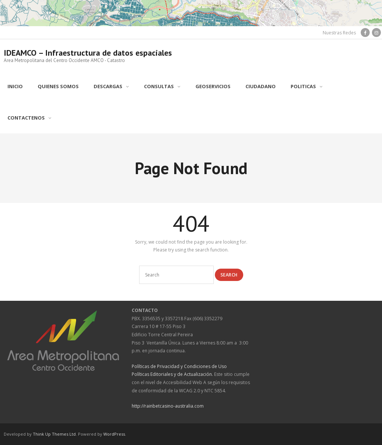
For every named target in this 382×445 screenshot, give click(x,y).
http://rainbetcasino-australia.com (168, 406)
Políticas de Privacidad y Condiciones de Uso (179, 366)
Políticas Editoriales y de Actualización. (172, 374)
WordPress (114, 434)
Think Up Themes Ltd (54, 434)
